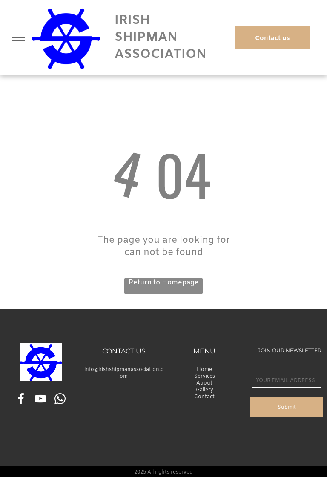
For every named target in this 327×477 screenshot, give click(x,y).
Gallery (204, 390)
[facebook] (20, 400)
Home (204, 369)
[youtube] (40, 400)
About (204, 383)
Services (204, 376)
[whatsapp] (60, 400)
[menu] (19, 37)
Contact (204, 397)
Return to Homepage (164, 282)
